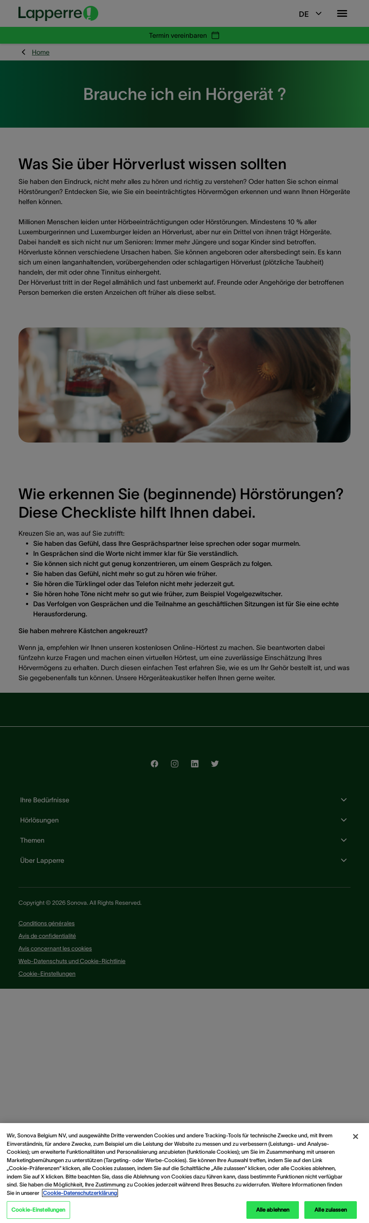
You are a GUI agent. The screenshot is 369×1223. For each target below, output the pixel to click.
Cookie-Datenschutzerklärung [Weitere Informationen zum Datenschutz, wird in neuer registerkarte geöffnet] (80, 1193)
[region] (184, 1173)
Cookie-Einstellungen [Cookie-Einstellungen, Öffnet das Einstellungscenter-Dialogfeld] (38, 1210)
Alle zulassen (330, 1210)
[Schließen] (355, 1136)
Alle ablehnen (273, 1210)
